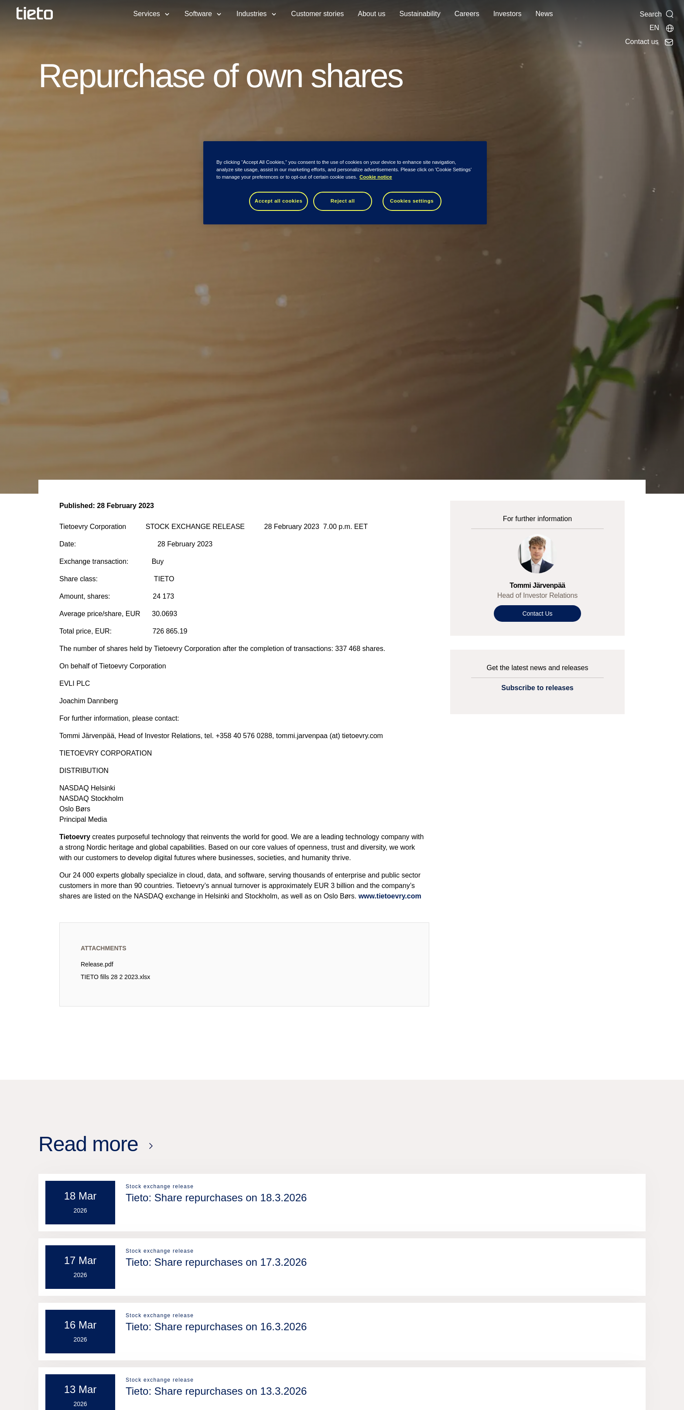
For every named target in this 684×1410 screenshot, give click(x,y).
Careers (467, 13)
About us (371, 13)
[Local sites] (662, 28)
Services (146, 13)
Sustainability (419, 13)
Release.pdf (97, 964)
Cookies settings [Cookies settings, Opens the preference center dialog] (412, 200)
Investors (507, 13)
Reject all (343, 200)
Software (198, 13)
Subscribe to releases (537, 687)
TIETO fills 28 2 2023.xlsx (115, 976)
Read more (88, 1144)
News (544, 13)
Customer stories (317, 13)
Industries (251, 13)
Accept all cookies (279, 200)
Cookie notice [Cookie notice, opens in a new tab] (375, 177)
